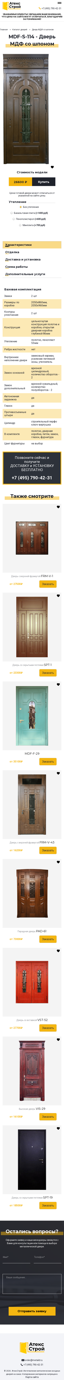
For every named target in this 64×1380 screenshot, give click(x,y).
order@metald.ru (34, 1360)
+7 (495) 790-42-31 (51, 8)
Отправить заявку (32, 1311)
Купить (43, 182)
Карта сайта (32, 1377)
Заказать (48, 584)
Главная (4, 29)
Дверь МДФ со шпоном (43, 29)
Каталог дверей (19, 29)
